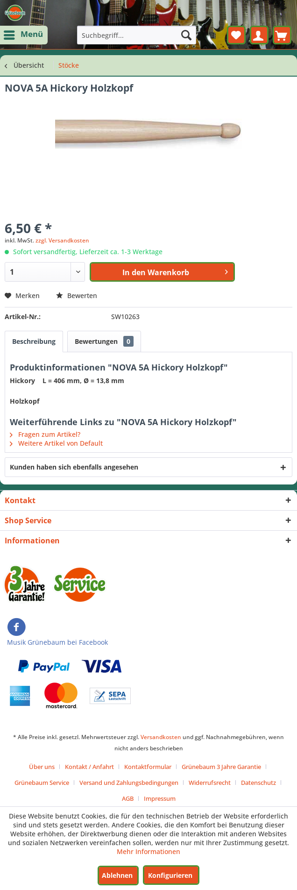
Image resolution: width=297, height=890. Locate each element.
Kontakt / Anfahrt (89, 766)
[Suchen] (186, 35)
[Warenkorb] (282, 35)
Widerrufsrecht (210, 782)
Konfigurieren (170, 875)
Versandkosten (161, 737)
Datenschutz (258, 782)
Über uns (42, 766)
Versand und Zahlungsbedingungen (128, 782)
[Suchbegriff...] (136, 35)
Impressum (160, 798)
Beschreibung (34, 341)
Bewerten (76, 295)
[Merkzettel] (236, 35)
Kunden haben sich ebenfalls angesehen (74, 467)
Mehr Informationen (148, 851)
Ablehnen (117, 875)
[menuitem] (24, 35)
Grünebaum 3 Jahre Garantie (221, 766)
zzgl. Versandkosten (62, 240)
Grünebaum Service (41, 782)
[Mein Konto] (259, 35)
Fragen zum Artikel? (45, 434)
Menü (24, 33)
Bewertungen (104, 341)
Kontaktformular (147, 766)
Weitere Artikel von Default (56, 443)
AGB (128, 798)
